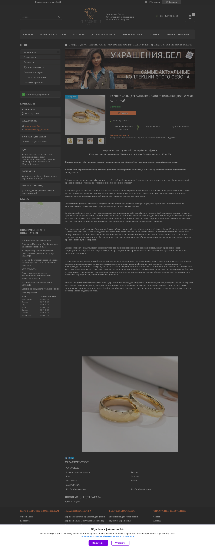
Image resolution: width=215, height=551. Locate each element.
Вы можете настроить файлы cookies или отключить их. (106, 536)
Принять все (98, 543)
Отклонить (120, 543)
